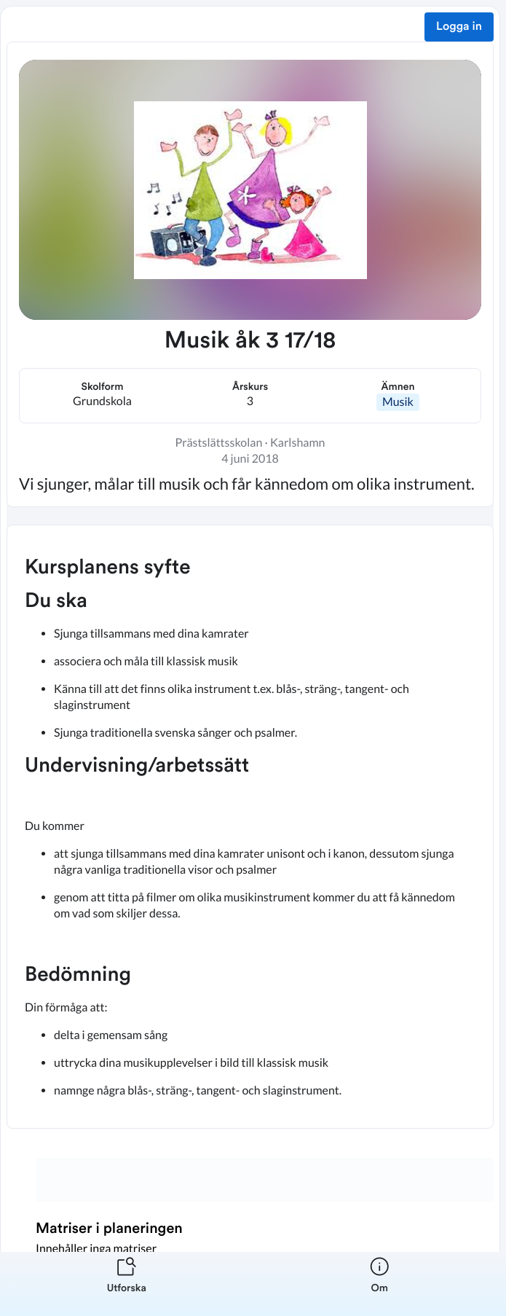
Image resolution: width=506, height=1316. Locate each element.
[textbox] (250, 826)
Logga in (459, 27)
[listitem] (127, 1284)
